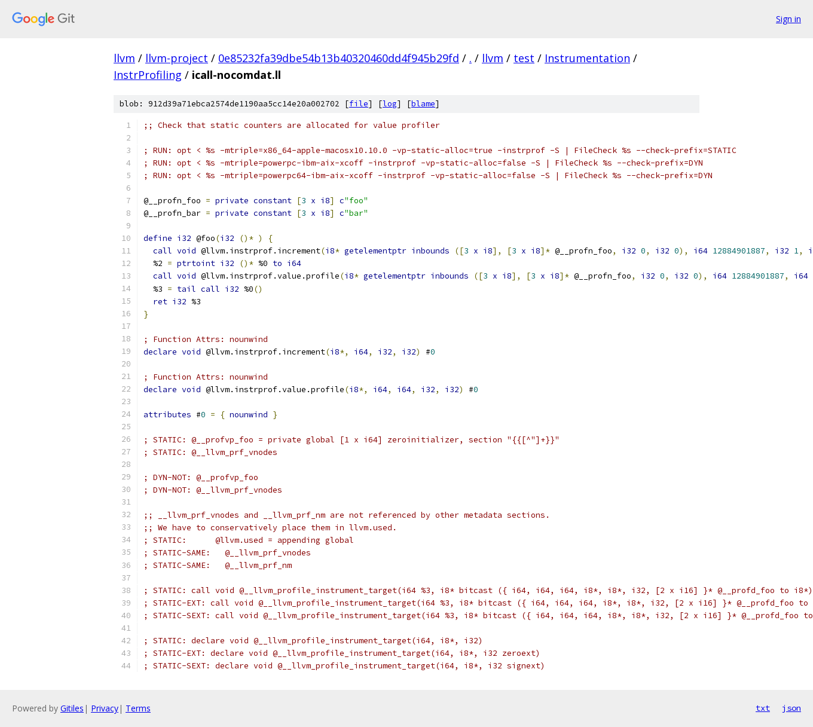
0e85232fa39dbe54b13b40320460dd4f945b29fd (338, 58)
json (791, 707)
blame (423, 104)
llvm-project (176, 58)
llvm (124, 58)
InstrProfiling (148, 75)
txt (763, 707)
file (358, 104)
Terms (138, 708)
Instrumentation (587, 58)
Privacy (104, 708)
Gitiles (72, 708)
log (390, 104)
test (524, 58)
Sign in (788, 19)
